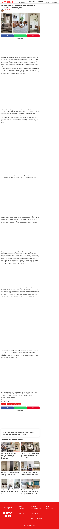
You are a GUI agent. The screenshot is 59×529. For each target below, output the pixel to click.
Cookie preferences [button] (51, 511)
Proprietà (33, 516)
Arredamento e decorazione (22, 1)
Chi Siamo (21, 508)
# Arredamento (11, 404)
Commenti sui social (36, 518)
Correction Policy (35, 511)
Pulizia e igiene (48, 1)
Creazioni (40, 1)
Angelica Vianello (8, 9)
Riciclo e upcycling (54, 1)
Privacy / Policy (49, 508)
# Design (18, 404)
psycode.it (21, 513)
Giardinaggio (32, 1)
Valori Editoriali (34, 513)
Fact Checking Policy (36, 508)
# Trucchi (3, 404)
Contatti (21, 511)
